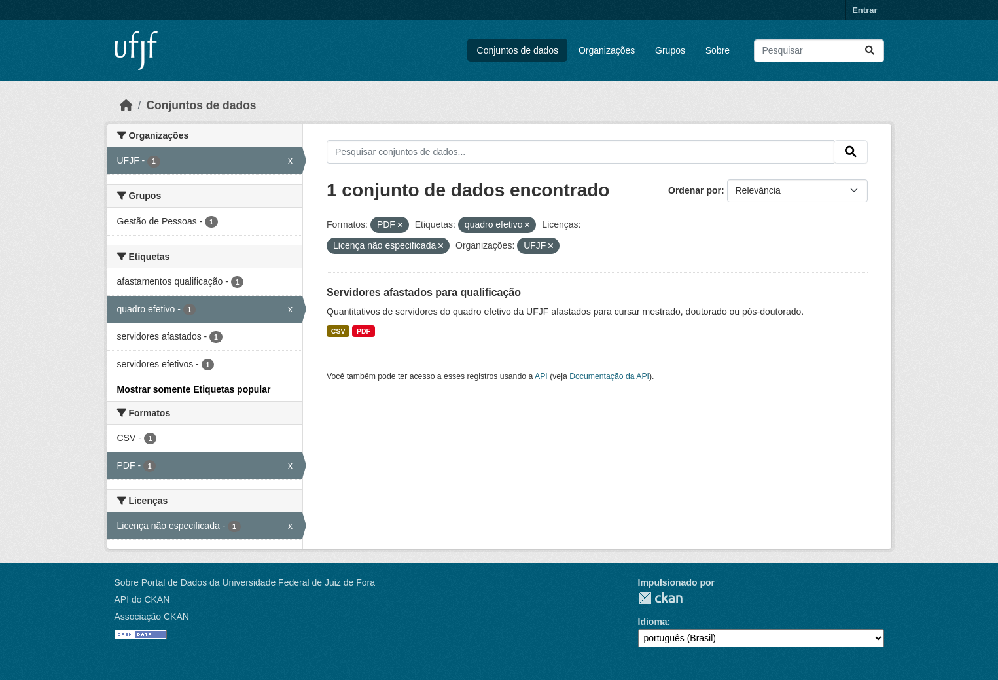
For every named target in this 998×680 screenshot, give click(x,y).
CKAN (660, 598)
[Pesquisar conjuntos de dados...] (819, 50)
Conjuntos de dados (518, 50)
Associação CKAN (152, 616)
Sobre (717, 50)
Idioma (653, 622)
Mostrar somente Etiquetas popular (194, 389)
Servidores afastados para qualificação (424, 292)
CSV (338, 331)
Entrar (864, 10)
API (541, 376)
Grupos (670, 50)
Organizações (607, 50)
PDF (363, 331)
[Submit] (870, 50)
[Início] (126, 105)
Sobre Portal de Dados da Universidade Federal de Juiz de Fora (245, 582)
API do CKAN (142, 599)
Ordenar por (694, 190)
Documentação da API (609, 376)
